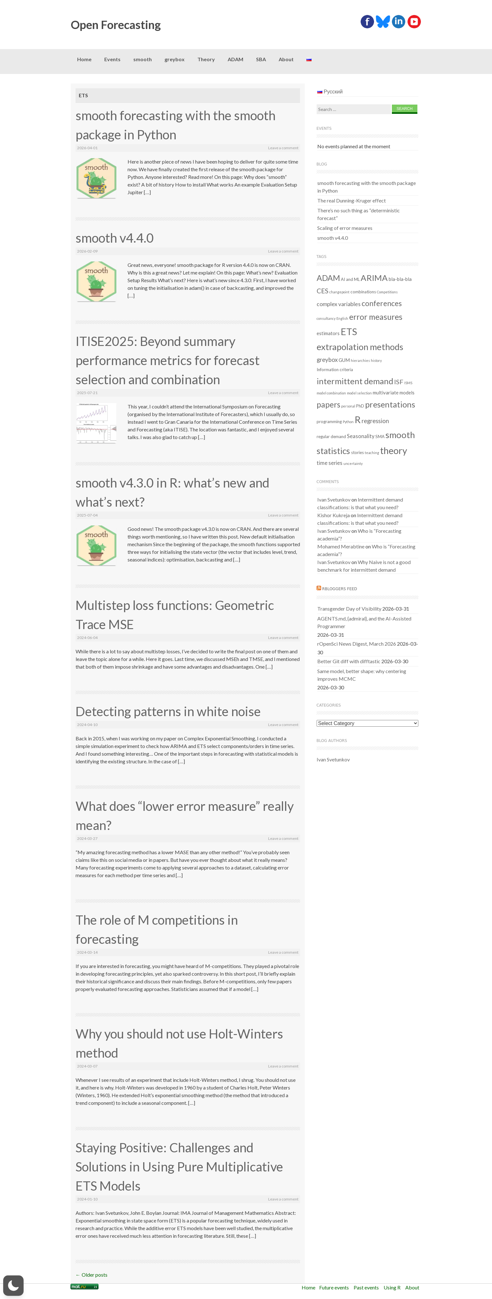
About (286, 59)
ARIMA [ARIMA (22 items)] (374, 278)
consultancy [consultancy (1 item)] (326, 318)
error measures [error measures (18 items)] (375, 316)
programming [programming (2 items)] (329, 421)
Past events (366, 1287)
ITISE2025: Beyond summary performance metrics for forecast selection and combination (168, 360)
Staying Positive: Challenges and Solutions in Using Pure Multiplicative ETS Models (179, 1166)
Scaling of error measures (344, 228)
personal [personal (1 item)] (348, 406)
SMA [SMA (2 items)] (380, 436)
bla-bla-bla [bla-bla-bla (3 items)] (400, 279)
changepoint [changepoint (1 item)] (339, 292)
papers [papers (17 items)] (328, 404)
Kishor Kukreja (333, 515)
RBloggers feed (339, 589)
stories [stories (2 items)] (357, 452)
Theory (206, 59)
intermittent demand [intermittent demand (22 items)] (355, 381)
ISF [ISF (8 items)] (398, 381)
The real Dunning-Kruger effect (351, 200)
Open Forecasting (116, 25)
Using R (392, 1287)
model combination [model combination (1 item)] (331, 393)
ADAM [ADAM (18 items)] (328, 278)
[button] (13, 1285)
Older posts (91, 1275)
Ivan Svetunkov (333, 499)
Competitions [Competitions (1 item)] (387, 292)
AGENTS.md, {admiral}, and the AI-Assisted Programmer (364, 622)
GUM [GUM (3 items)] (344, 360)
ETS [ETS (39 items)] (349, 331)
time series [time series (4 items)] (329, 463)
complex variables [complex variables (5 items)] (339, 304)
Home (84, 59)
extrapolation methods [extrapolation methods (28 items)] (360, 346)
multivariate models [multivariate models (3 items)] (394, 392)
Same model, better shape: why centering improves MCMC (361, 675)
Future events (334, 1287)
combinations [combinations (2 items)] (363, 291)
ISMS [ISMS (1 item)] (408, 383)
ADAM (235, 59)
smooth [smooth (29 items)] (400, 434)
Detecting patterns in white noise (168, 711)
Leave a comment (283, 147)
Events (112, 59)
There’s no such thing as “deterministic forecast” (358, 214)
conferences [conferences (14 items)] (382, 303)
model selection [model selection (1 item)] (359, 393)
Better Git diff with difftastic (348, 661)
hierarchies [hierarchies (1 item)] (360, 360)
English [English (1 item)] (342, 318)
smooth (142, 59)
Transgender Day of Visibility (349, 608)
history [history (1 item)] (376, 360)
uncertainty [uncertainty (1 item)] (353, 463)
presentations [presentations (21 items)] (390, 404)
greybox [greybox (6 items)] (327, 359)
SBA (261, 59)
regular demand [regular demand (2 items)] (331, 436)
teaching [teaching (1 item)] (372, 453)
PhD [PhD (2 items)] (360, 405)
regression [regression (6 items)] (375, 420)
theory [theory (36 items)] (393, 450)
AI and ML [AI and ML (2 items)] (350, 279)
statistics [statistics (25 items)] (333, 451)
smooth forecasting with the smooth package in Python (366, 187)
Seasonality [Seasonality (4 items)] (360, 436)
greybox (175, 59)
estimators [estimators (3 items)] (328, 333)
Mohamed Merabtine (340, 546)
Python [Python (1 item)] (348, 422)
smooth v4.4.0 (115, 238)
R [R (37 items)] (358, 419)
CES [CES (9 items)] (322, 291)
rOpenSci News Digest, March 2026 (356, 644)
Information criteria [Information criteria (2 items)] (335, 369)
